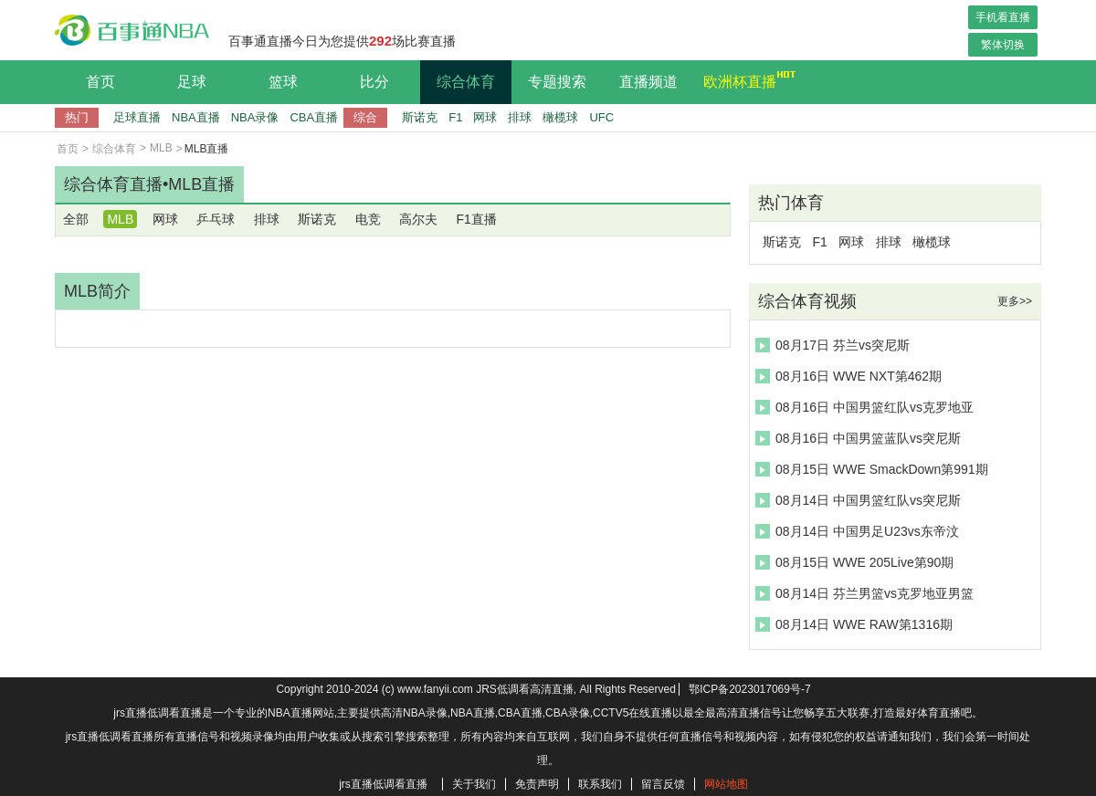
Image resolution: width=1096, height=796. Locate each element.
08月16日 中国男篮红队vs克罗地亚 (864, 407)
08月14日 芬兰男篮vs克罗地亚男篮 (864, 593)
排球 (520, 117)
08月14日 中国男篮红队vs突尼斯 (858, 500)
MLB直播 (201, 184)
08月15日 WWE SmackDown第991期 (871, 469)
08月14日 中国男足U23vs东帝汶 (857, 531)
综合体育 (466, 81)
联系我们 (600, 784)
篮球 (283, 81)
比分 (374, 81)
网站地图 (726, 784)
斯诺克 (419, 117)
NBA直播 (196, 117)
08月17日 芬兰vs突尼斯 (832, 345)
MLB (161, 147)
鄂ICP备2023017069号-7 (749, 689)
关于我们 (474, 784)
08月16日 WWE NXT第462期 (848, 376)
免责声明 (537, 784)
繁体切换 (1003, 44)
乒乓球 (215, 219)
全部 (76, 219)
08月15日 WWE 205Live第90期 (854, 562)
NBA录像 (255, 117)
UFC (601, 117)
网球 (485, 117)
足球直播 (137, 117)
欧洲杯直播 (744, 79)
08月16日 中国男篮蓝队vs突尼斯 (858, 438)
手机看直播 (1002, 17)
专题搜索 (557, 81)
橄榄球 (560, 117)
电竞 (368, 219)
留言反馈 (663, 784)
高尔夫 (418, 219)
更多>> (1014, 301)
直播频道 (648, 81)
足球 (191, 81)
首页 (100, 81)
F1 (455, 117)
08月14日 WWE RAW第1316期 (854, 624)
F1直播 (476, 219)
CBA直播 (314, 117)
